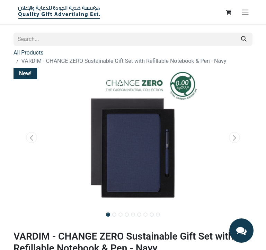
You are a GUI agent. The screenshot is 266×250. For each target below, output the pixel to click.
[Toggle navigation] (245, 12)
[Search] (243, 39)
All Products (28, 52)
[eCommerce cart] (228, 12)
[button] (32, 137)
